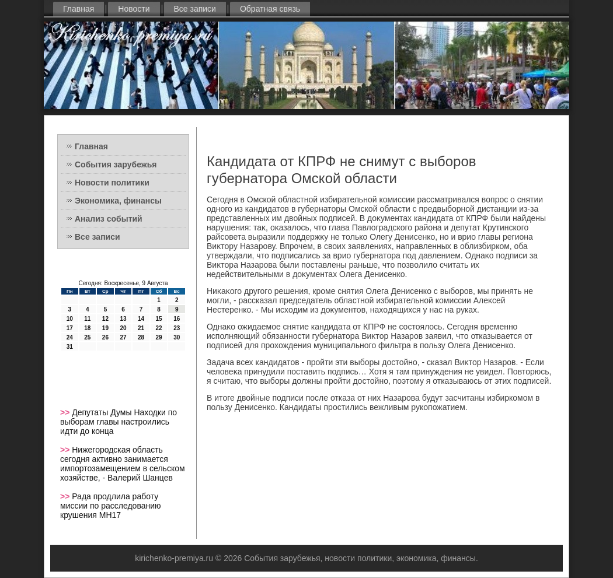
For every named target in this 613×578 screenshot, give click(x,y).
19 (105, 328)
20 (123, 328)
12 (105, 319)
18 (87, 328)
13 (123, 319)
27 (123, 337)
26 (105, 337)
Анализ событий (108, 218)
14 (141, 319)
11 (87, 319)
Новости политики (112, 182)
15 (159, 319)
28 (141, 337)
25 (87, 337)
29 (159, 337)
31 (70, 347)
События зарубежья (115, 164)
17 (70, 328)
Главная (78, 8)
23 (176, 328)
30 (176, 337)
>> (66, 412)
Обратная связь (270, 8)
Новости (133, 8)
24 (70, 337)
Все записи (195, 8)
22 (159, 328)
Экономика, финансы (118, 200)
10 (70, 319)
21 (141, 328)
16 (176, 319)
